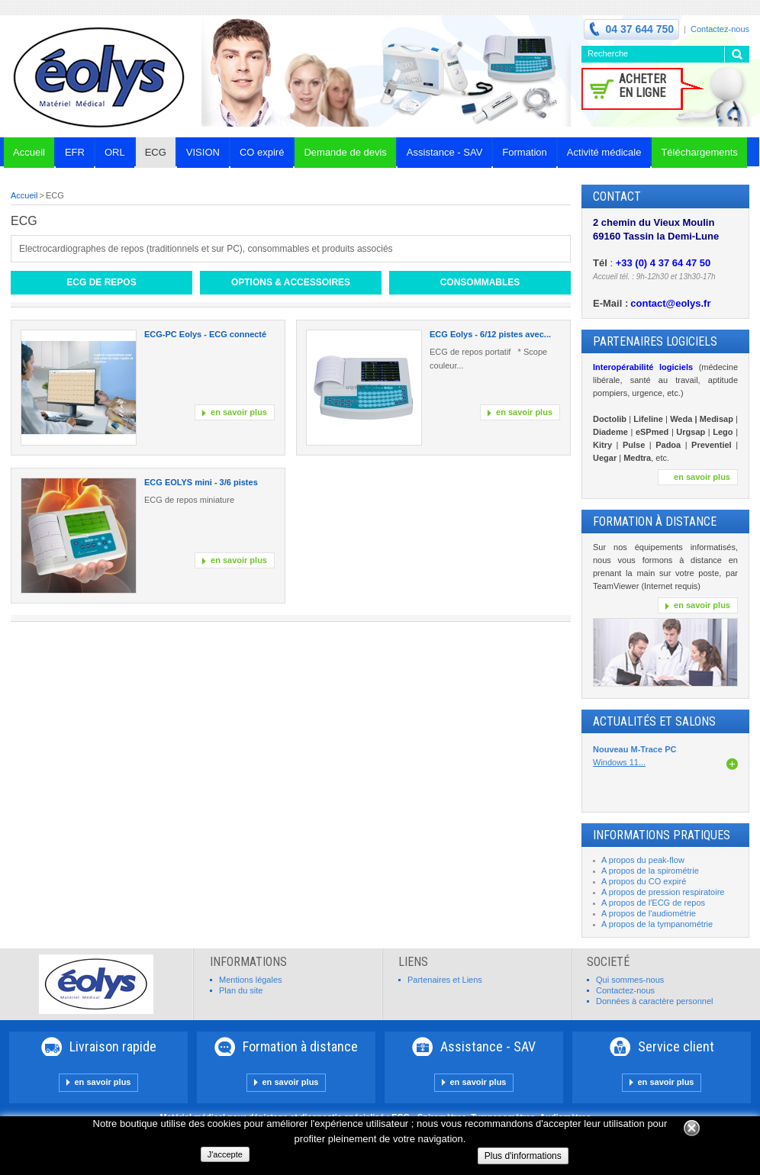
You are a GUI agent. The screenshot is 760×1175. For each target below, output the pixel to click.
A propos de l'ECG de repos (653, 902)
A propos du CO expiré (643, 881)
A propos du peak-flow (642, 859)
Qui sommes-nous (630, 979)
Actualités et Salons (654, 721)
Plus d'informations (523, 1156)
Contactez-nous (720, 29)
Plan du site (240, 990)
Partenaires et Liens (444, 979)
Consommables (480, 282)
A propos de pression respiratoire (662, 892)
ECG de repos (101, 282)
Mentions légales (250, 979)
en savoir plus (239, 412)
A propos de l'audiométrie (648, 913)
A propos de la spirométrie (650, 870)
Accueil (24, 195)
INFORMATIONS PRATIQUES (661, 835)
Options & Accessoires (290, 282)
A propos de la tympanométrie (657, 924)
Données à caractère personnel (654, 1001)
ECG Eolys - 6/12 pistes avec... (490, 334)
